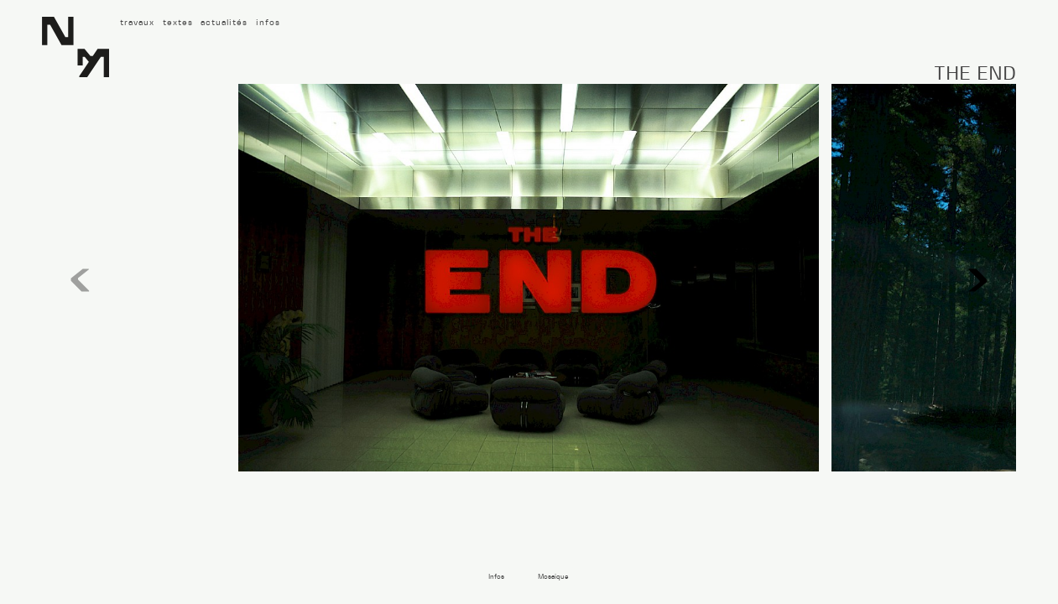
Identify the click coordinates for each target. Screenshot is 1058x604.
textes (178, 22)
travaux (137, 22)
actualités (224, 22)
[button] (978, 280)
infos (268, 22)
